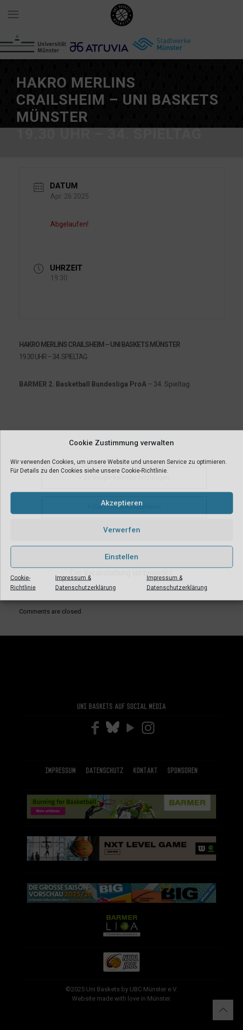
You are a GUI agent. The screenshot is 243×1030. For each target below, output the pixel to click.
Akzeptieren (122, 503)
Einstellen (121, 556)
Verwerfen (121, 530)
